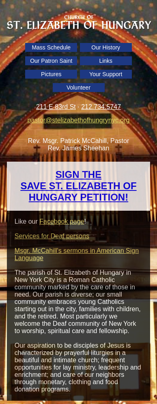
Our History (105, 47)
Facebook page (61, 221)
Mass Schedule (51, 47)
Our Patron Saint (51, 61)
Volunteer (78, 87)
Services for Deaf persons (52, 236)
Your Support (105, 74)
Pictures (51, 74)
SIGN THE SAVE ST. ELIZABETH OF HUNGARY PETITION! (78, 186)
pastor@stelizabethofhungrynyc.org (79, 120)
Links (105, 61)
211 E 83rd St (56, 106)
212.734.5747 (101, 106)
